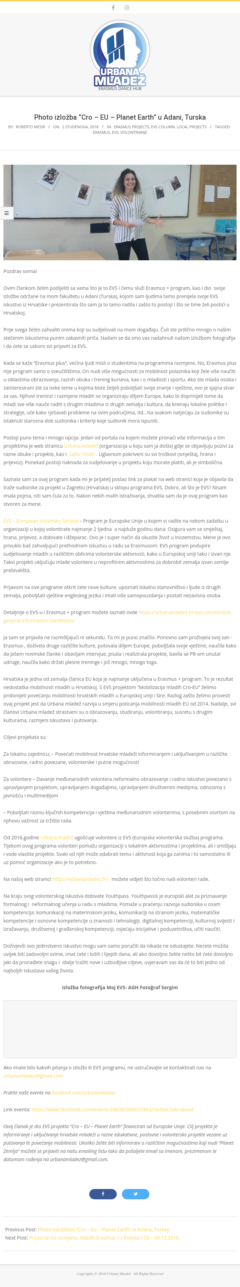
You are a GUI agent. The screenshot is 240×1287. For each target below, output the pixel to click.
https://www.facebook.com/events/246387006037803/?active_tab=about (113, 1109)
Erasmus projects (131, 126)
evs (115, 132)
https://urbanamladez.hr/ (81, 879)
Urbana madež (56, 837)
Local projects (192, 126)
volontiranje (134, 132)
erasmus (101, 132)
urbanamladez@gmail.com (33, 1075)
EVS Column (163, 126)
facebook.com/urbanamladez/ (84, 1092)
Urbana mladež (81, 446)
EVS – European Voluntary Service (40, 520)
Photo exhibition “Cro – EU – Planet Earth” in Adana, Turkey (103, 1229)
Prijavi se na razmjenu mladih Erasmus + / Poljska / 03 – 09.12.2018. (104, 1237)
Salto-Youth (82, 454)
